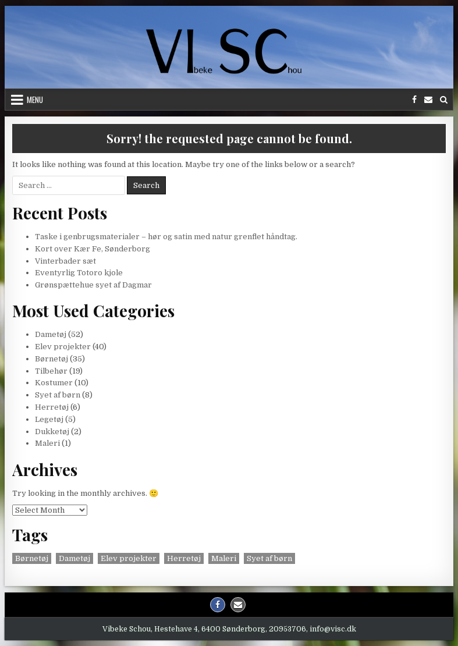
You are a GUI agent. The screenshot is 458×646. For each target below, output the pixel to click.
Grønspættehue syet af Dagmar (93, 285)
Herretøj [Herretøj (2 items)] (184, 558)
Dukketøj (52, 431)
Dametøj (50, 334)
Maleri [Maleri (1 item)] (223, 558)
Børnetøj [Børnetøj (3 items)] (31, 558)
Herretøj (52, 407)
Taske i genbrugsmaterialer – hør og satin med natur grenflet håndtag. (166, 236)
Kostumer (54, 382)
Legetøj (49, 419)
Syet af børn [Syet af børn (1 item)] (269, 558)
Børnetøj (51, 358)
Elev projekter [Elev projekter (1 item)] (129, 558)
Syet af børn (57, 395)
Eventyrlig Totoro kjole (79, 272)
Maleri (47, 443)
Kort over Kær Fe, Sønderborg (92, 248)
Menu (35, 99)
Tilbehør (51, 371)
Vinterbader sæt (65, 261)
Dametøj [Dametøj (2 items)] (74, 558)
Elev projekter (63, 346)
